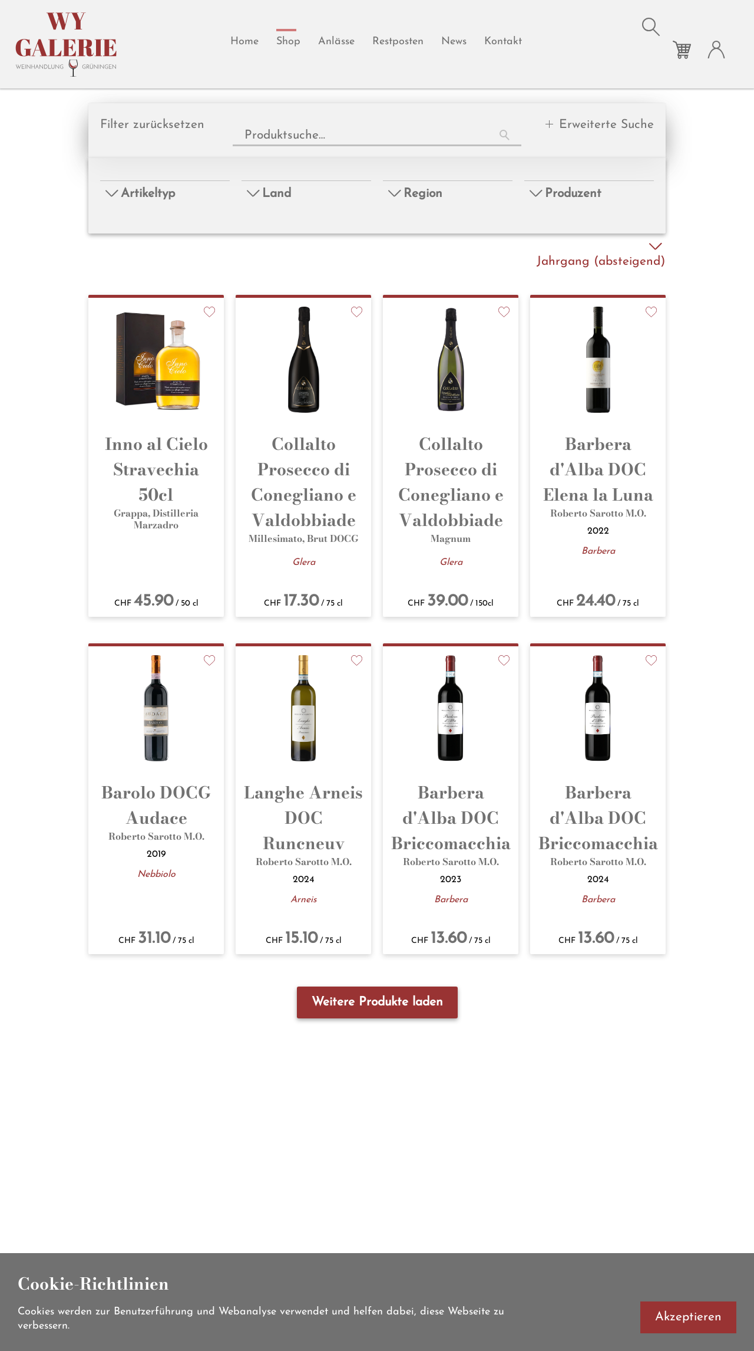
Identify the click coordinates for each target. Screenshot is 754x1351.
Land (269, 194)
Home (244, 41)
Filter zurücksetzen (152, 125)
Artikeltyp (140, 194)
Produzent (565, 194)
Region (415, 194)
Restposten (398, 41)
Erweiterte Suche (606, 125)
